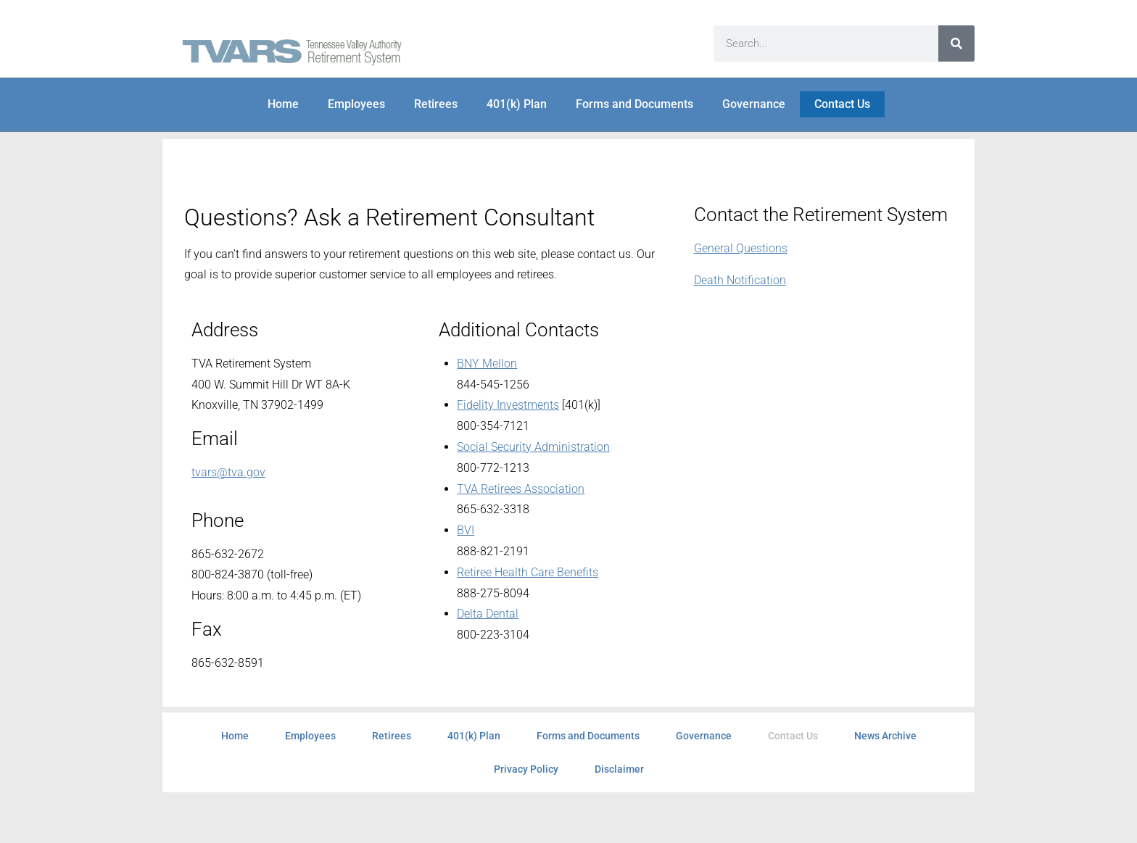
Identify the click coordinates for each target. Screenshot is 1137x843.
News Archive (885, 736)
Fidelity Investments (508, 405)
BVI (465, 530)
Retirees (436, 104)
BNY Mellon (487, 363)
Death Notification (740, 280)
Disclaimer (619, 769)
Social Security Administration (533, 447)
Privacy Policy (526, 769)
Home (283, 104)
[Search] (956, 43)
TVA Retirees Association (520, 489)
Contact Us (842, 104)
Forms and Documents (634, 104)
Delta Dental (487, 613)
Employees (356, 104)
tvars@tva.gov (228, 472)
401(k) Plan (517, 104)
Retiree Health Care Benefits (527, 572)
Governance (753, 104)
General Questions (740, 248)
